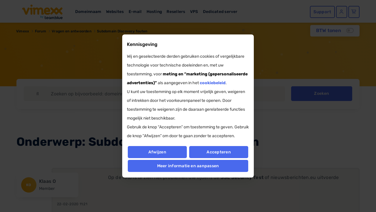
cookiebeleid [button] (213, 82)
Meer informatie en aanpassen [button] (188, 165)
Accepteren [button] (219, 152)
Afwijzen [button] (157, 152)
